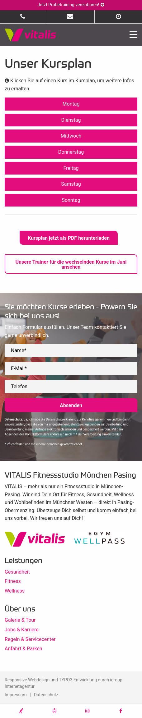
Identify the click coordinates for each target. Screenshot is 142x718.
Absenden (71, 405)
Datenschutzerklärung (61, 419)
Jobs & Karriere (22, 630)
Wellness (15, 591)
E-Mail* (19, 368)
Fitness (13, 581)
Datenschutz (46, 694)
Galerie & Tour (20, 620)
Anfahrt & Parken (23, 649)
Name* (18, 350)
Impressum (15, 694)
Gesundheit (17, 572)
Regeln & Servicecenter (30, 639)
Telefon (19, 386)
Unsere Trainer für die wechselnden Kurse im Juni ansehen (70, 264)
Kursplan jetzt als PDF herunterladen (69, 238)
